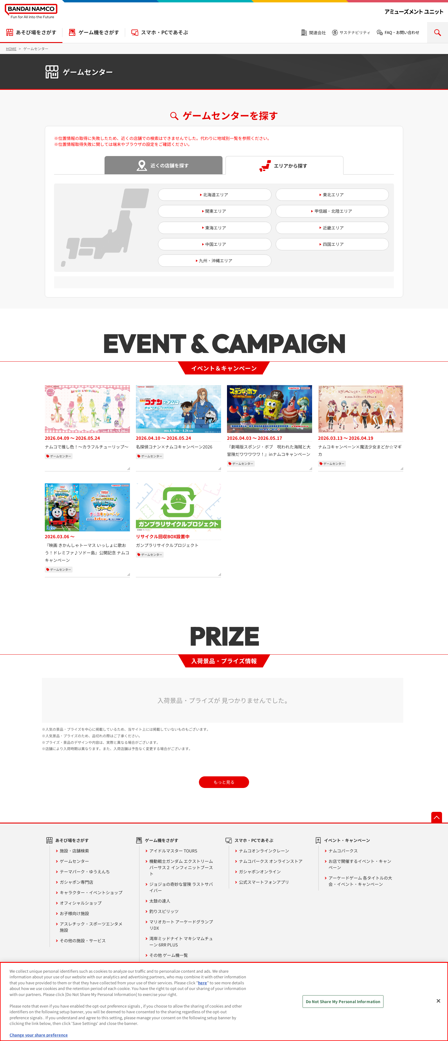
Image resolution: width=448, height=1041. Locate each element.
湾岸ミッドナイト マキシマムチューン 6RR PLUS (181, 941)
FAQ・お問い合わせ (402, 32)
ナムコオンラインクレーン (264, 851)
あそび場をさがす (36, 32)
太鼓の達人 (159, 901)
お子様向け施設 (74, 913)
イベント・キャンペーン (347, 840)
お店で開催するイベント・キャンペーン (360, 864)
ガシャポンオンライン (260, 872)
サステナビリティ (355, 32)
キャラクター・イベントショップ (91, 892)
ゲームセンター (74, 861)
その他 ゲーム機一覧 (168, 955)
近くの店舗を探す (170, 165)
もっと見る (224, 782)
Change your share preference (39, 1035)
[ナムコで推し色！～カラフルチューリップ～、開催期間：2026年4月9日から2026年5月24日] (87, 418)
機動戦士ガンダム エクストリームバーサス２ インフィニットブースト (181, 867)
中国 (209, 244)
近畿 (327, 228)
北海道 (209, 195)
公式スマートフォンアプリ (264, 882)
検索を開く (437, 32)
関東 (209, 211)
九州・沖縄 (209, 260)
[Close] (438, 1000)
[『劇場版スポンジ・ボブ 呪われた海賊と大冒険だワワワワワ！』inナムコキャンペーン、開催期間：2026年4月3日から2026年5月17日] (269, 421)
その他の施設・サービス (83, 940)
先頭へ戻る (436, 817)
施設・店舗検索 (74, 851)
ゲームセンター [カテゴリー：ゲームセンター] (60, 456)
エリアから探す (290, 165)
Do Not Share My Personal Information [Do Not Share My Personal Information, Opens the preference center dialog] (343, 1001)
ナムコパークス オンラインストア (271, 861)
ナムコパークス (343, 851)
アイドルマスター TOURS (173, 851)
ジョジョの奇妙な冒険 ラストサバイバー (181, 887)
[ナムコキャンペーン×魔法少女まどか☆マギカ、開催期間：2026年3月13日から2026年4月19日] (360, 421)
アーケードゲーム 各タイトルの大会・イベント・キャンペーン (360, 881)
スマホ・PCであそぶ (164, 32)
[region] (224, 1001)
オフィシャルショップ (81, 903)
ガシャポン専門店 (76, 882)
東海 (209, 228)
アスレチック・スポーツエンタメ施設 (91, 927)
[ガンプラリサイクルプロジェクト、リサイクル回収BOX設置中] (178, 516)
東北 (327, 195)
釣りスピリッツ (164, 911)
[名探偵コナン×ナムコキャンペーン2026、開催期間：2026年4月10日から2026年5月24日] (178, 418)
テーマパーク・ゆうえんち (85, 872)
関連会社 (317, 33)
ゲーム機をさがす (99, 32)
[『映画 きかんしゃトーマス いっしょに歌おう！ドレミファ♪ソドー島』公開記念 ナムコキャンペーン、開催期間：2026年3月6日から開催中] (87, 523)
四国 (327, 244)
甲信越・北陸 (327, 211)
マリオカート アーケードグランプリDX (181, 925)
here (202, 983)
